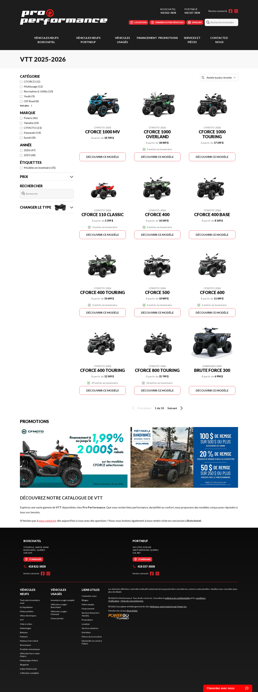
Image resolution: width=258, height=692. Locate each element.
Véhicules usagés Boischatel (59, 606)
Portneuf (190, 9)
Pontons (24, 636)
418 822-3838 (168, 12)
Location (86, 624)
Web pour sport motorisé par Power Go (168, 606)
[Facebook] (230, 11)
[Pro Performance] (63, 17)
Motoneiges (25, 628)
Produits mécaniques (30, 649)
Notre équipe (88, 604)
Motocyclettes (27, 611)
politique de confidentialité (177, 598)
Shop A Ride (132, 610)
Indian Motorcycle (28, 668)
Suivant (175, 408)
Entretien (86, 632)
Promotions (168, 37)
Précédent (141, 408)
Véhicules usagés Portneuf (59, 613)
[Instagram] (236, 11)
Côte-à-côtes (26, 624)
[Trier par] (219, 77)
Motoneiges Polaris (29, 660)
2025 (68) (30, 155)
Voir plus (26, 105)
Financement (147, 37)
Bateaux (24, 632)
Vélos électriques (28, 615)
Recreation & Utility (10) (38, 91)
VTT (22, 619)
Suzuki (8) (30, 137)
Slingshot (24, 664)
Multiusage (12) (33, 86)
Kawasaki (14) (32, 132)
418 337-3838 (192, 12)
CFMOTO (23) (33, 127)
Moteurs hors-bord (29, 640)
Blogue (85, 600)
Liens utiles (91, 589)
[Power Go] (147, 616)
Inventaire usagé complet (62, 600)
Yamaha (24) (31, 122)
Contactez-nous (89, 596)
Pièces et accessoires (92, 636)
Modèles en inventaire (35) (40, 167)
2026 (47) (30, 150)
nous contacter (47, 520)
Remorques (25, 645)
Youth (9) (29, 96)
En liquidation (26, 607)
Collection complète (29, 673)
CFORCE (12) (32, 81)
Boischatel (168, 9)
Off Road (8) (31, 101)
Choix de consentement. (132, 601)
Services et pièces (90, 628)
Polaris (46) (31, 118)
